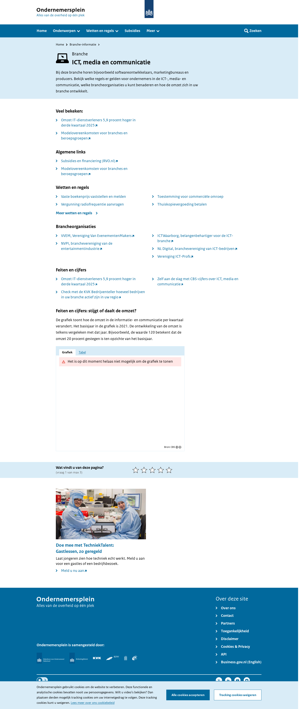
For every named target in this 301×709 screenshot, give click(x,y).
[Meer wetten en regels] (77, 213)
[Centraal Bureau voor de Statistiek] (125, 658)
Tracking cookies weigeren (237, 695)
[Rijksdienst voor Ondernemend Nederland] (50, 658)
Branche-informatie (83, 45)
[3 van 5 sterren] (153, 470)
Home (60, 45)
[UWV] (134, 658)
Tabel (82, 352)
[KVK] (97, 658)
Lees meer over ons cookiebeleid (93, 703)
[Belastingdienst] (78, 658)
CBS (173, 447)
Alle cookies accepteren (188, 695)
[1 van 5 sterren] (136, 470)
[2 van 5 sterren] (145, 470)
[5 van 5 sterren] (170, 470)
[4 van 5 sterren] (161, 470)
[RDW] (112, 658)
